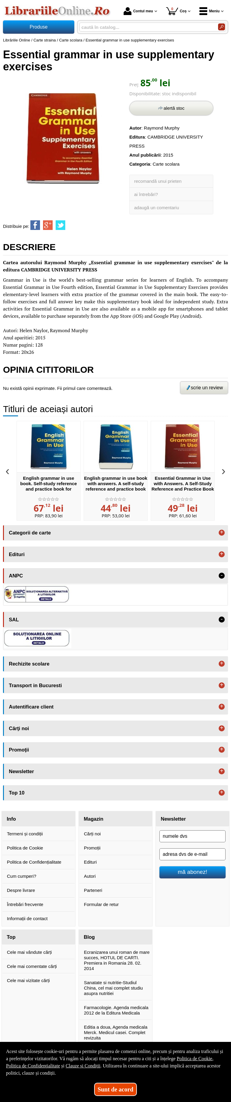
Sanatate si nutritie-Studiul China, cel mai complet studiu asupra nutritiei (113, 988)
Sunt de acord (116, 1089)
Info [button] (11, 819)
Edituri (90, 862)
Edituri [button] (17, 554)
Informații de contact (27, 918)
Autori (90, 876)
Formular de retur (101, 904)
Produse (39, 26)
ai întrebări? (146, 194)
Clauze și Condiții (83, 1065)
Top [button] (11, 937)
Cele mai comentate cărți (32, 966)
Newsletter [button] (21, 771)
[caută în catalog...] (146, 27)
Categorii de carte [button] (30, 532)
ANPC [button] (16, 575)
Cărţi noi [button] (19, 728)
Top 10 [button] (17, 792)
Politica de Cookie (25, 847)
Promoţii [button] (19, 749)
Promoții (92, 847)
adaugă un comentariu (156, 207)
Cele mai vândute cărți (29, 952)
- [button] (221, 576)
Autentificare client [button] (31, 706)
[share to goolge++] (48, 225)
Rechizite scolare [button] (29, 663)
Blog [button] (89, 937)
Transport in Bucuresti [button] (35, 685)
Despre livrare (21, 890)
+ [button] (221, 533)
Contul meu (138, 11)
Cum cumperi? (21, 876)
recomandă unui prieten (158, 181)
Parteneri (93, 890)
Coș (176, 11)
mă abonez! (192, 872)
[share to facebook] (35, 225)
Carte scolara (166, 164)
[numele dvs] (192, 836)
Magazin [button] (93, 819)
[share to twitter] (60, 225)
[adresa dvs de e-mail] (192, 854)
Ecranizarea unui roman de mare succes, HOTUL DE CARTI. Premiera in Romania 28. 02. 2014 (116, 960)
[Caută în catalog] (221, 26)
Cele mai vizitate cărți (28, 980)
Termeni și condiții (25, 833)
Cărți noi (92, 833)
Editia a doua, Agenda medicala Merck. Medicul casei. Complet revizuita (115, 1032)
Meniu (209, 11)
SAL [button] (14, 619)
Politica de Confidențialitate (34, 862)
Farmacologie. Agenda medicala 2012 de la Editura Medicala (116, 1010)
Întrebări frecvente (25, 904)
